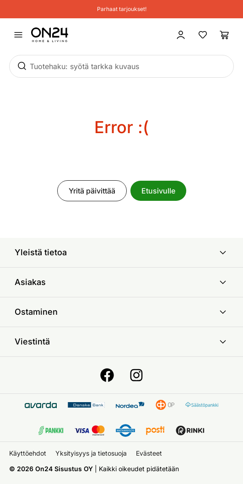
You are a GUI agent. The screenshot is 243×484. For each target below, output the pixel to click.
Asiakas (121, 282)
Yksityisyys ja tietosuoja (91, 453)
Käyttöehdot (27, 453)
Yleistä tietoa (121, 252)
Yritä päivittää (92, 190)
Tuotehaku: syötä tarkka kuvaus (84, 66)
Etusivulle (158, 190)
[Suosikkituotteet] (203, 35)
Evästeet (149, 453)
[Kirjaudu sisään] (181, 35)
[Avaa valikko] (18, 35)
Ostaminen (121, 312)
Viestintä (121, 341)
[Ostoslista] (225, 35)
